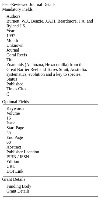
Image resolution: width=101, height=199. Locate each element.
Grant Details (18, 191)
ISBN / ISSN (17, 156)
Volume (13, 113)
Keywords (15, 108)
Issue (10, 123)
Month (12, 40)
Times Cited (16, 88)
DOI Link (14, 171)
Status (11, 79)
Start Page (15, 127)
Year (10, 30)
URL (10, 166)
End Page (14, 137)
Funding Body (18, 186)
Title (10, 59)
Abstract (13, 147)
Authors (13, 16)
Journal (12, 50)
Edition (12, 161)
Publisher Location (22, 152)
